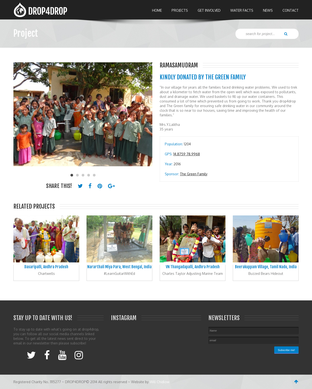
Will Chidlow (159, 382)
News (268, 10)
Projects (180, 10)
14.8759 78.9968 (186, 154)
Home (157, 10)
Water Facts (241, 10)
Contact (291, 10)
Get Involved (209, 10)
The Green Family (193, 174)
